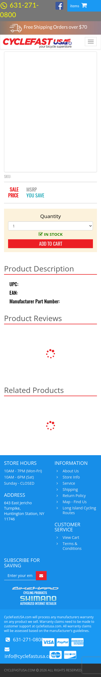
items (78, 5)
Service (68, 483)
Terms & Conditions (71, 546)
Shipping (69, 489)
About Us (70, 471)
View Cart (70, 537)
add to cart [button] (50, 243)
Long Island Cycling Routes (78, 510)
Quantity (50, 216)
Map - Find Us (74, 501)
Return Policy (73, 495)
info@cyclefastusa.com (30, 656)
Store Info (70, 477)
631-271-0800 (28, 639)
